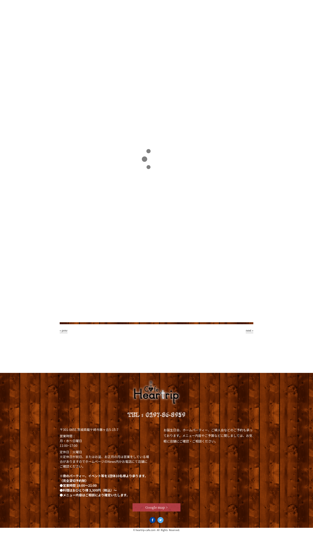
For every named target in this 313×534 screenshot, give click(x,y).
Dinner (153, 5)
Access (241, 5)
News (180, 5)
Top (68, 5)
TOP (65, 83)
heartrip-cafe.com (146, 531)
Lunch (124, 5)
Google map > (157, 508)
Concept (95, 5)
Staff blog (210, 5)
